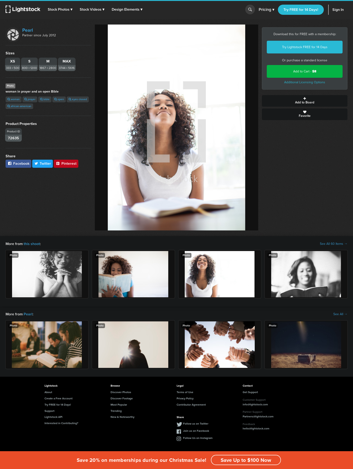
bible (45, 99)
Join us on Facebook (196, 431)
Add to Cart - (304, 71)
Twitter (42, 163)
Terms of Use (185, 392)
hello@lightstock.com (256, 428)
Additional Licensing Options (304, 82)
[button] (60, 9)
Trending (116, 411)
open (59, 99)
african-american (19, 106)
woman (13, 99)
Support (49, 411)
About (48, 392)
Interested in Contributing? (61, 423)
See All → (340, 314)
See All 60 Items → (333, 244)
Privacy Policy (185, 398)
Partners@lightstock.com (258, 416)
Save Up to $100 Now (246, 460)
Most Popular (119, 405)
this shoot (32, 243)
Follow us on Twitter (195, 424)
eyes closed (78, 99)
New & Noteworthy (122, 417)
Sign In (338, 9)
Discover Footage (122, 398)
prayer (29, 99)
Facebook (18, 163)
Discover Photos (121, 392)
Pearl (27, 30)
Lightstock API (53, 417)
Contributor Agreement (191, 405)
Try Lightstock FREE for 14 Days (305, 47)
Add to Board (304, 101)
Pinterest (66, 163)
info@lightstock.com (255, 404)
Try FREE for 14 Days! (300, 9)
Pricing (266, 10)
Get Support (250, 392)
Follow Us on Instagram (198, 438)
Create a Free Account (59, 398)
